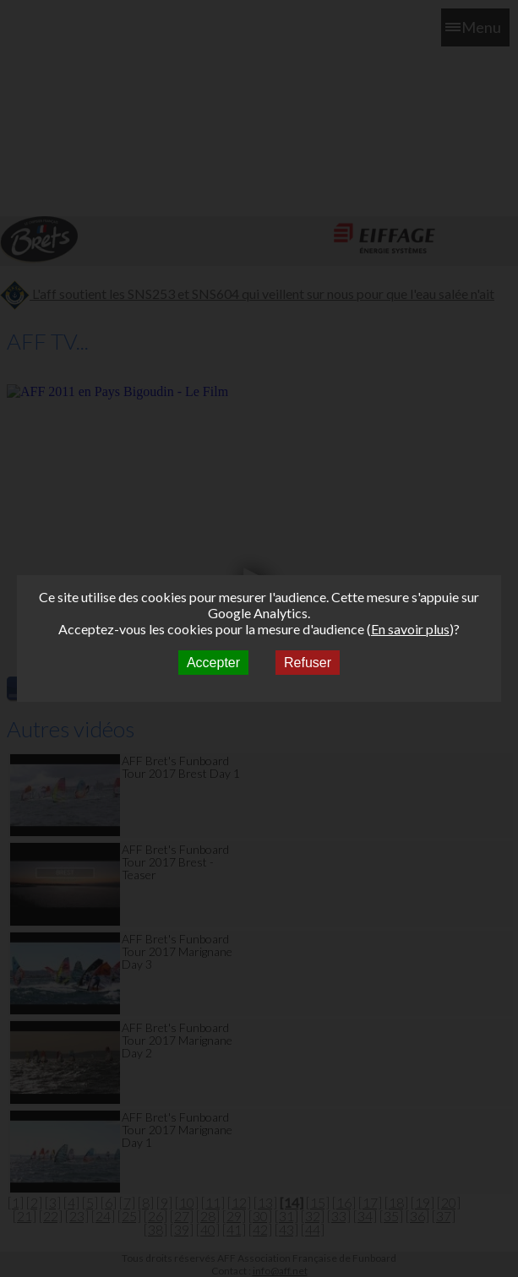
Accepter (213, 662)
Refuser (307, 662)
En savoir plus (410, 629)
